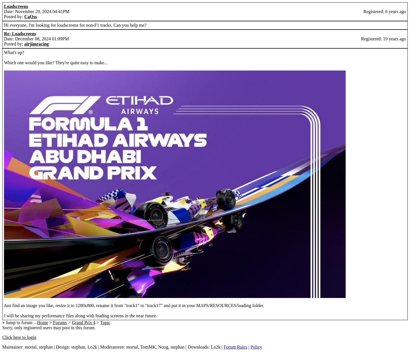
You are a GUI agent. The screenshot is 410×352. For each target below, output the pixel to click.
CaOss (30, 16)
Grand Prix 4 (83, 322)
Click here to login (19, 337)
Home (42, 322)
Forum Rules (235, 347)
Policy (256, 347)
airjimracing (36, 44)
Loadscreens (16, 6)
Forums (60, 322)
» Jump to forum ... (19, 322)
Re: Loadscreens (20, 33)
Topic (105, 322)
